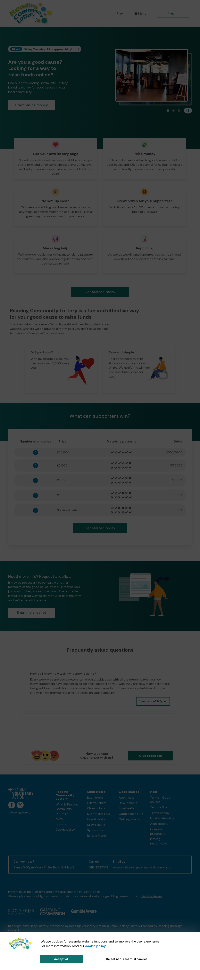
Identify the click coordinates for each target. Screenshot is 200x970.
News (59, 819)
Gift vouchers (96, 803)
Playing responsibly (158, 841)
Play (120, 14)
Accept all (61, 959)
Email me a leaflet (31, 612)
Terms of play (160, 813)
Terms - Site (159, 807)
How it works (96, 819)
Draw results (96, 825)
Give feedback (150, 756)
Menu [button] (140, 14)
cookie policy (95, 946)
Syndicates (95, 830)
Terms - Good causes (160, 800)
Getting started (130, 819)
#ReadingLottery (19, 812)
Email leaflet (127, 808)
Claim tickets (96, 808)
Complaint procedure (157, 831)
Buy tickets (95, 798)
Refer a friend (96, 836)
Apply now (126, 798)
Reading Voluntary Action (87, 926)
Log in (172, 13)
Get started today (100, 291)
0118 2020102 (98, 867)
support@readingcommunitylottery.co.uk (142, 867)
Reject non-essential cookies (126, 959)
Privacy (61, 824)
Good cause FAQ (131, 814)
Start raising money (31, 105)
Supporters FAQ (98, 814)
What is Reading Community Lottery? (67, 808)
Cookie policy (65, 830)
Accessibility (159, 824)
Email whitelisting (162, 818)
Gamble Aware (151, 896)
